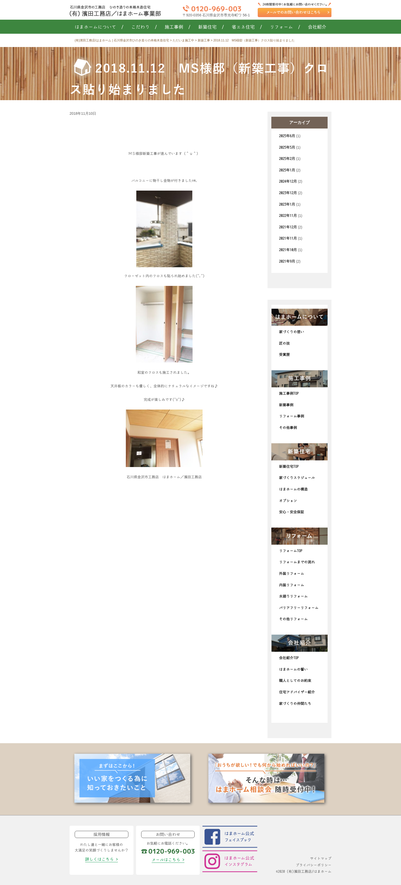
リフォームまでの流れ (297, 562)
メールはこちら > (168, 860)
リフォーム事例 (291, 416)
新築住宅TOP (289, 466)
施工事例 (178, 27)
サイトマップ (320, 858)
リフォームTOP (290, 551)
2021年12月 (288, 227)
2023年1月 (287, 204)
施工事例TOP (289, 393)
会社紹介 (317, 27)
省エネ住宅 (247, 27)
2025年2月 (287, 158)
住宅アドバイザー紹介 (297, 692)
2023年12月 (288, 193)
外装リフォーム (291, 573)
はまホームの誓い (293, 669)
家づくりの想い (291, 332)
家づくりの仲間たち (295, 703)
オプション (288, 501)
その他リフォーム (293, 619)
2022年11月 (288, 215)
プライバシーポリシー (313, 865)
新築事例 (286, 405)
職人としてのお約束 (295, 680)
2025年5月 (287, 147)
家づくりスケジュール (297, 478)
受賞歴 (284, 354)
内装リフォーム (291, 585)
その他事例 (288, 427)
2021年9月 (287, 261)
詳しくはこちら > (101, 859)
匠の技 (284, 343)
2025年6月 (287, 136)
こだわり (144, 27)
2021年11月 (288, 238)
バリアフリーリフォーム (298, 608)
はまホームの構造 (293, 489)
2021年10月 (288, 250)
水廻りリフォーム (293, 596)
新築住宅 (211, 27)
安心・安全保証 (291, 512)
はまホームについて (99, 27)
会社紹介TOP (289, 658)
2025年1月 (287, 170)
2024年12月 (288, 181)
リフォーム (285, 27)
